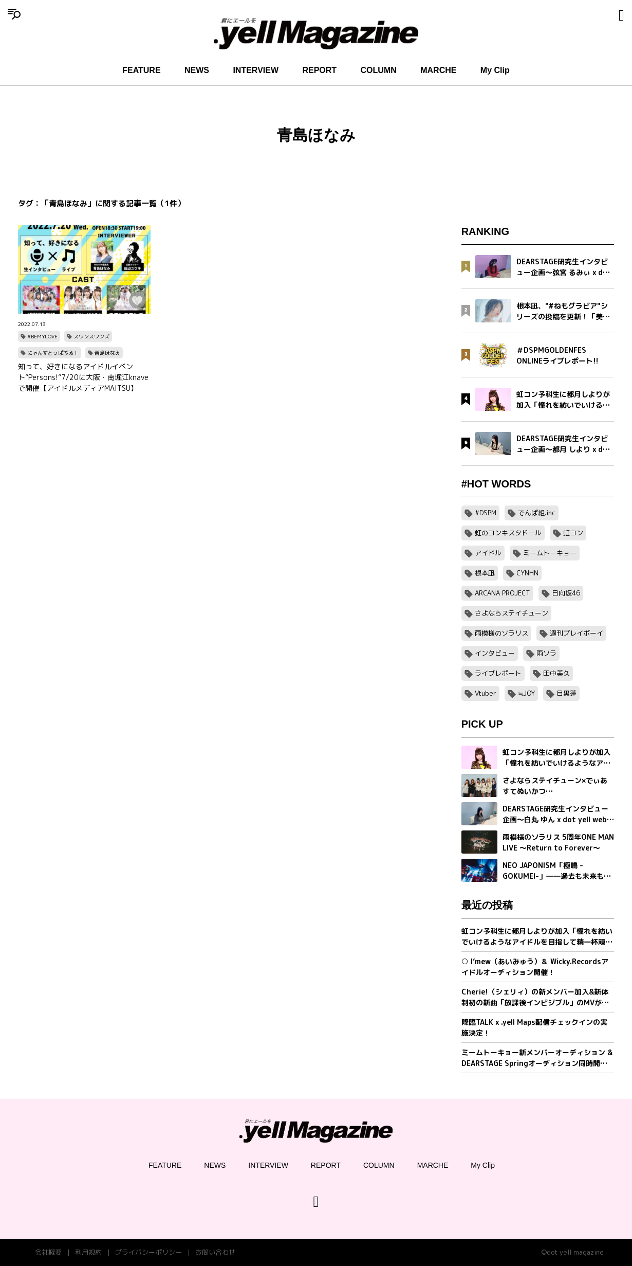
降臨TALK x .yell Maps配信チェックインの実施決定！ (534, 1027)
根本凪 (485, 572)
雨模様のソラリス (501, 633)
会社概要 (48, 1252)
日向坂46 (566, 593)
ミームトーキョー (550, 552)
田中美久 (556, 673)
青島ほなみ (107, 352)
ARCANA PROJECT (502, 593)
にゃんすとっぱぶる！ (53, 352)
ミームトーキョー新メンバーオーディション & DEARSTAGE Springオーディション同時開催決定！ (536, 1058)
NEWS (196, 70)
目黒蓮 (566, 693)
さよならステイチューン (511, 613)
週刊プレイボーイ (576, 633)
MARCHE (438, 70)
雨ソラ (546, 653)
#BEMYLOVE (42, 336)
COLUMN (379, 70)
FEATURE (141, 70)
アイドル (488, 552)
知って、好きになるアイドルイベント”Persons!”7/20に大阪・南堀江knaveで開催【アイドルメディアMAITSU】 (83, 377)
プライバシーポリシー (148, 1252)
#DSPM (485, 512)
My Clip (495, 70)
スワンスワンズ (91, 336)
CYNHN (527, 572)
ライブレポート (498, 673)
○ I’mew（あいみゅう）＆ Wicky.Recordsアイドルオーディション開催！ (534, 966)
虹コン (573, 532)
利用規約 (88, 1252)
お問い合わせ (215, 1252)
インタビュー (495, 653)
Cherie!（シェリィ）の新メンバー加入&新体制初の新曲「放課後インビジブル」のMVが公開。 (535, 997)
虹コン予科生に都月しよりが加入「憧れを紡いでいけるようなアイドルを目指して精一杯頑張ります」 (536, 936)
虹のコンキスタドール (508, 532)
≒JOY (526, 693)
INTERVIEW (255, 70)
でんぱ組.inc (536, 512)
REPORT (319, 70)
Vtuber (485, 693)
